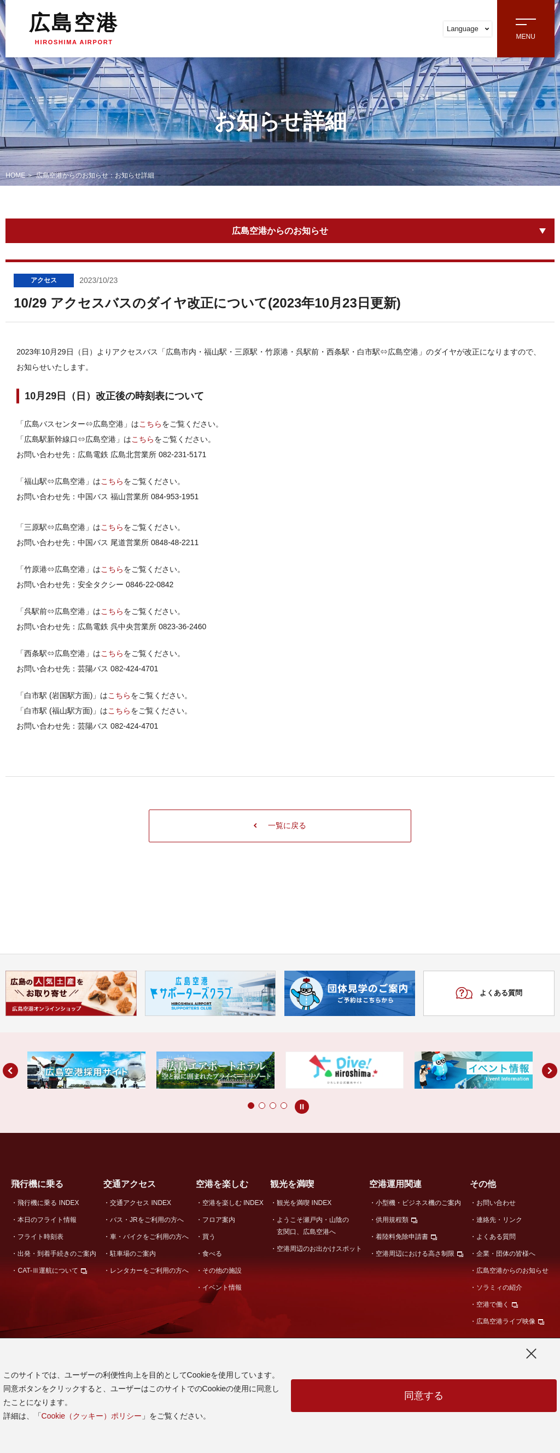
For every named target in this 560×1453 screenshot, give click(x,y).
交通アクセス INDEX (140, 1203)
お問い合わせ (496, 1203)
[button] (229, 1105)
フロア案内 (218, 1220)
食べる (212, 1253)
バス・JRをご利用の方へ (147, 1220)
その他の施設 (222, 1270)
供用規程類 (392, 1220)
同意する (424, 1395)
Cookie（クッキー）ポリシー (92, 1415)
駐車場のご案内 (133, 1253)
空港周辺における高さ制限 (415, 1253)
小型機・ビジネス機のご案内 (418, 1203)
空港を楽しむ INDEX (233, 1203)
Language (468, 29)
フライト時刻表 (40, 1237)
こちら (150, 424)
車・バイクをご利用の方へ (149, 1237)
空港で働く (492, 1304)
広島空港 (74, 28)
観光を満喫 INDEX (304, 1203)
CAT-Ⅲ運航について (48, 1270)
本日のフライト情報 (47, 1220)
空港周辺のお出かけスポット (319, 1249)
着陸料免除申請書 (402, 1237)
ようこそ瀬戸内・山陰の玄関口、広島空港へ (313, 1225)
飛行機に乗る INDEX (48, 1203)
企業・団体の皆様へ (505, 1253)
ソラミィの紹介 (499, 1287)
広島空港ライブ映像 (505, 1321)
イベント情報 (222, 1287)
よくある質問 (489, 993)
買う (208, 1237)
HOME (15, 175)
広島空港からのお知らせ (280, 230)
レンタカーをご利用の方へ (149, 1270)
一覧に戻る (280, 825)
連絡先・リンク (499, 1220)
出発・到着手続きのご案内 (57, 1253)
